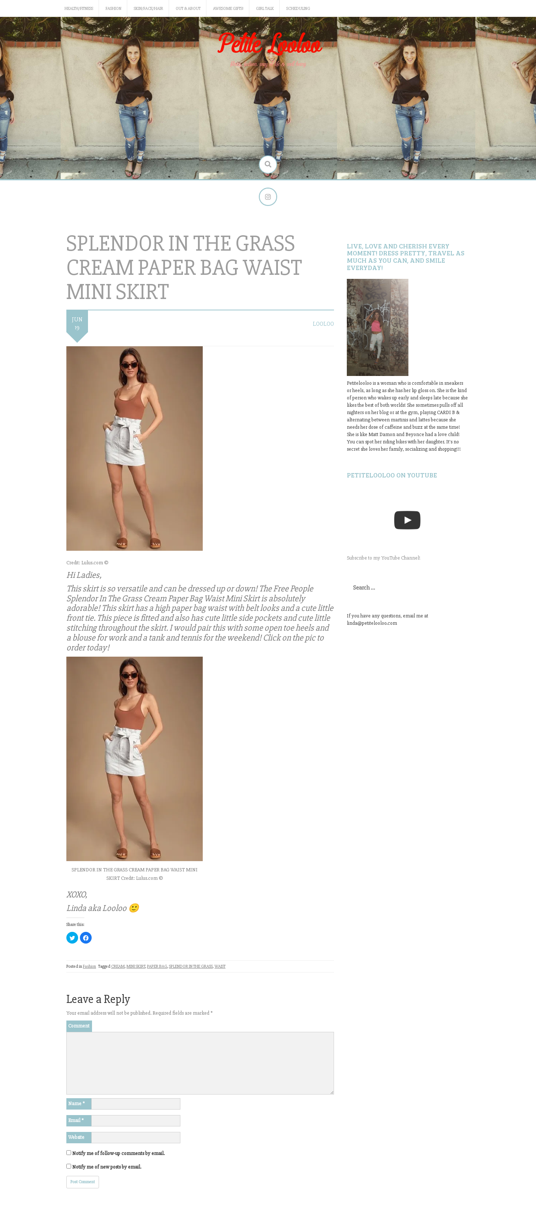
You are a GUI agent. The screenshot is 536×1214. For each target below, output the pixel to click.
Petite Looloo (268, 45)
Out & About (188, 8)
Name (76, 1103)
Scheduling (298, 8)
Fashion (113, 8)
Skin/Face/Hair (148, 8)
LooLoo (323, 324)
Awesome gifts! (228, 8)
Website (76, 1137)
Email (76, 1120)
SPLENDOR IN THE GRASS (191, 966)
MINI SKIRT (135, 966)
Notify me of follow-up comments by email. (118, 1153)
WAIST (219, 966)
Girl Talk (265, 8)
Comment (78, 1026)
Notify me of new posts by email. (106, 1167)
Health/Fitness (79, 8)
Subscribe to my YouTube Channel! (384, 558)
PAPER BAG (157, 966)
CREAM (118, 966)
